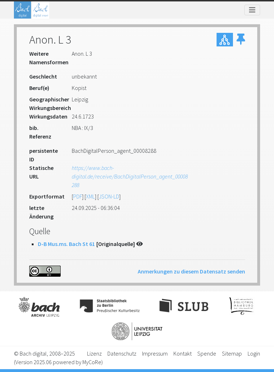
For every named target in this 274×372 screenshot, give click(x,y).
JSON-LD (109, 196)
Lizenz (94, 353)
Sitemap (232, 353)
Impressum (155, 353)
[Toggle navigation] (252, 10)
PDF (77, 196)
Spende (206, 353)
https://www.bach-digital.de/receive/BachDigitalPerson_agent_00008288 (130, 176)
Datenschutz (121, 353)
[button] (241, 39)
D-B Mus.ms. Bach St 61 (66, 243)
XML (90, 196)
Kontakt (182, 353)
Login (254, 353)
